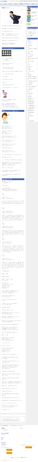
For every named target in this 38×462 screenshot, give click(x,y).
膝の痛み (29, 53)
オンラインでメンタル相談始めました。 (34, 8)
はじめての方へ (5, 4)
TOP (4, 425)
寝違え (29, 73)
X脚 (28, 119)
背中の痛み (29, 69)
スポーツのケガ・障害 (30, 71)
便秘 (28, 91)
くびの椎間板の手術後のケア (31, 105)
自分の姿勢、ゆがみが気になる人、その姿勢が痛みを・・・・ (34, 13)
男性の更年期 (29, 96)
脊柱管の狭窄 (29, 84)
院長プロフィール (11, 4)
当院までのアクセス (27, 4)
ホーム (1, 4)
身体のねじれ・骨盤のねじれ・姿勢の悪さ (32, 59)
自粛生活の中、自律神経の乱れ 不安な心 (34, 16)
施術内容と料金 (21, 4)
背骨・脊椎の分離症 (30, 115)
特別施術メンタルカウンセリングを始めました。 (34, 19)
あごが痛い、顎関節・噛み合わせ (32, 86)
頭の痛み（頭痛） (30, 89)
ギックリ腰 (29, 43)
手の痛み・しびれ (30, 66)
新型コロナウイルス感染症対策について (32, 30)
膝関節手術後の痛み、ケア (31, 110)
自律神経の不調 (30, 45)
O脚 (28, 117)
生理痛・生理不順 (30, 93)
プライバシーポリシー (17, 457)
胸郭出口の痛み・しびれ (31, 98)
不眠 (28, 64)
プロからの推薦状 (30, 35)
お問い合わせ (33, 4)
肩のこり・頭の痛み (30, 51)
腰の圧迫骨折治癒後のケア (31, 112)
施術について (16, 4)
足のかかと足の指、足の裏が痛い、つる (32, 79)
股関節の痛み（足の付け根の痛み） (32, 76)
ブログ (36, 4)
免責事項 (12, 457)
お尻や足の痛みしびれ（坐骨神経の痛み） (32, 49)
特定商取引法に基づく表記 (24, 457)
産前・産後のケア (30, 56)
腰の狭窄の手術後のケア (31, 103)
